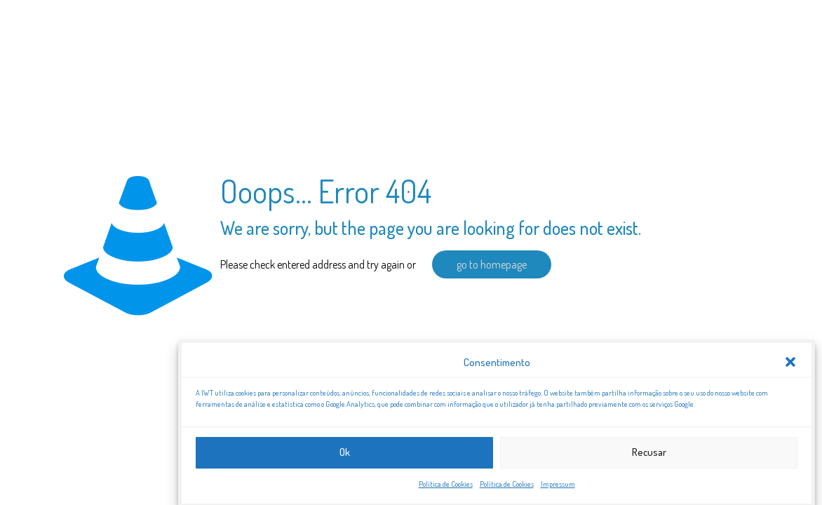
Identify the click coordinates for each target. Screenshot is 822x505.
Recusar (649, 455)
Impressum (558, 487)
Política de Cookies (446, 487)
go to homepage (492, 264)
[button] (790, 365)
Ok (344, 455)
